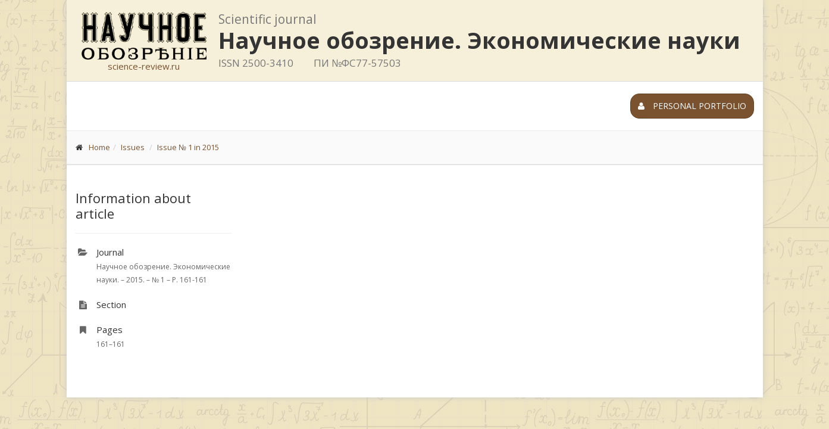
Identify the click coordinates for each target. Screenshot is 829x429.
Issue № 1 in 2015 (188, 147)
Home (99, 147)
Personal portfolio (692, 105)
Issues (133, 147)
